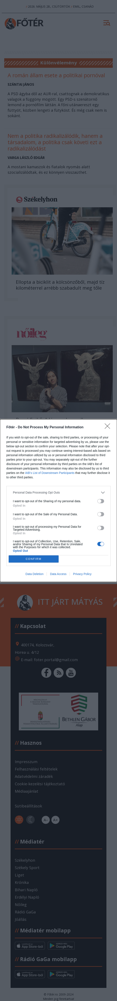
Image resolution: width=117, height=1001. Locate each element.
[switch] (100, 501)
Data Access (58, 574)
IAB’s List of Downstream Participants (49, 473)
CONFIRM (33, 558)
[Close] (109, 427)
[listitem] (58, 492)
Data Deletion (35, 574)
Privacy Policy (82, 574)
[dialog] (58, 500)
